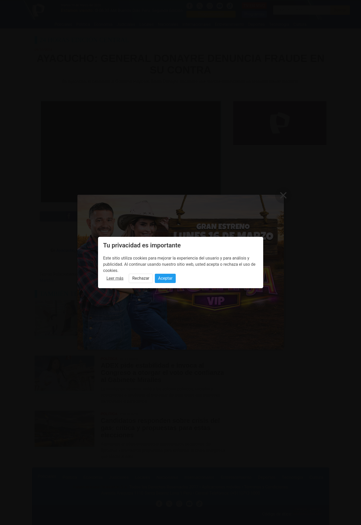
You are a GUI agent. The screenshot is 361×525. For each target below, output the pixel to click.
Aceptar (165, 278)
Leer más (115, 278)
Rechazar (140, 278)
